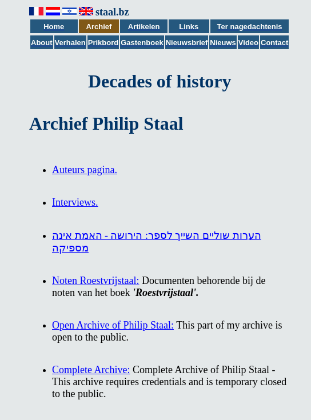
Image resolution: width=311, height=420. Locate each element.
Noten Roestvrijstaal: (95, 280)
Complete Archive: (91, 369)
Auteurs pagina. (84, 169)
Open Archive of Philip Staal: (113, 325)
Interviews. (75, 202)
